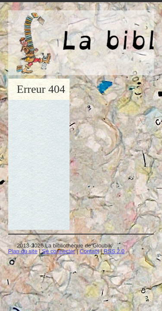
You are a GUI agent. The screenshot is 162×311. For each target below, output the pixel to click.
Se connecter (58, 251)
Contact (89, 251)
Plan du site (23, 251)
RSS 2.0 (114, 251)
